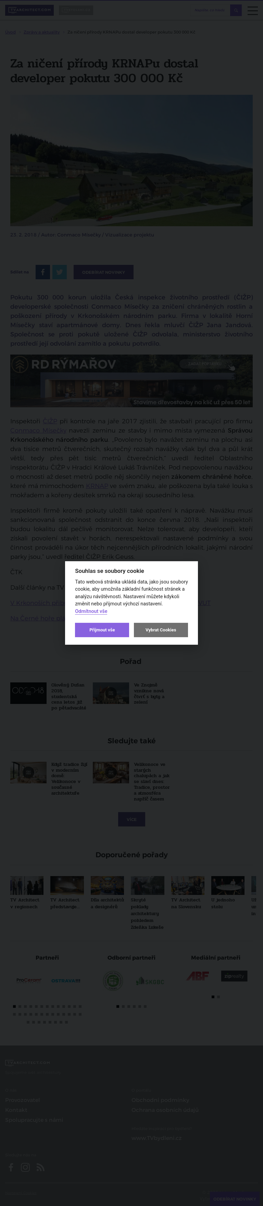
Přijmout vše (102, 629)
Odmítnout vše (91, 611)
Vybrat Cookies (161, 629)
